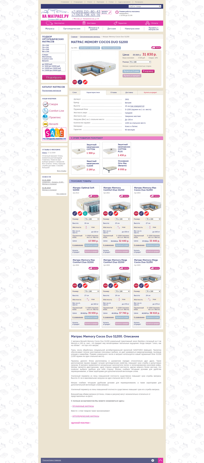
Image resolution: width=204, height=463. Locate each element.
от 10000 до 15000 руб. (53, 68)
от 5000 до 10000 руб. (53, 66)
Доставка (91, 23)
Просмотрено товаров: (51, 460)
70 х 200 (53, 49)
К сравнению (77, 245)
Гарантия (122, 23)
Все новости (61, 194)
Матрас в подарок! (54, 189)
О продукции (78, 2)
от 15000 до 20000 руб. (53, 70)
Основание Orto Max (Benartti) (124, 165)
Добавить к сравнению (89, 48)
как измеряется (137, 106)
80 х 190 (53, 51)
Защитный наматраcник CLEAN (93, 165)
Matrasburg (53, 57)
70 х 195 (53, 47)
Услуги (89, 2)
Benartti (53, 61)
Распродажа (139, 2)
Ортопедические (71, 29)
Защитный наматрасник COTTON (93, 148)
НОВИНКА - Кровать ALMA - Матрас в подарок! (54, 182)
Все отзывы (61, 171)
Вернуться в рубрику (111, 48)
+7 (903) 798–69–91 (85, 15)
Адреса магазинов (124, 2)
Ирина (44, 153)
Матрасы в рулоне (94, 28)
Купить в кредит (132, 75)
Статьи (111, 2)
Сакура (53, 55)
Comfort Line (53, 59)
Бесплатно (59, 23)
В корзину (148, 71)
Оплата (154, 23)
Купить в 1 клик (131, 71)
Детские (111, 29)
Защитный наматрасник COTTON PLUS (124, 150)
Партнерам (100, 2)
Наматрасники (132, 29)
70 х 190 (53, 45)
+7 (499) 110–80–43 (85, 11)
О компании (65, 2)
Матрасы (49, 29)
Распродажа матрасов (51, 91)
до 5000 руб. (53, 64)
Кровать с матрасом (154, 28)
